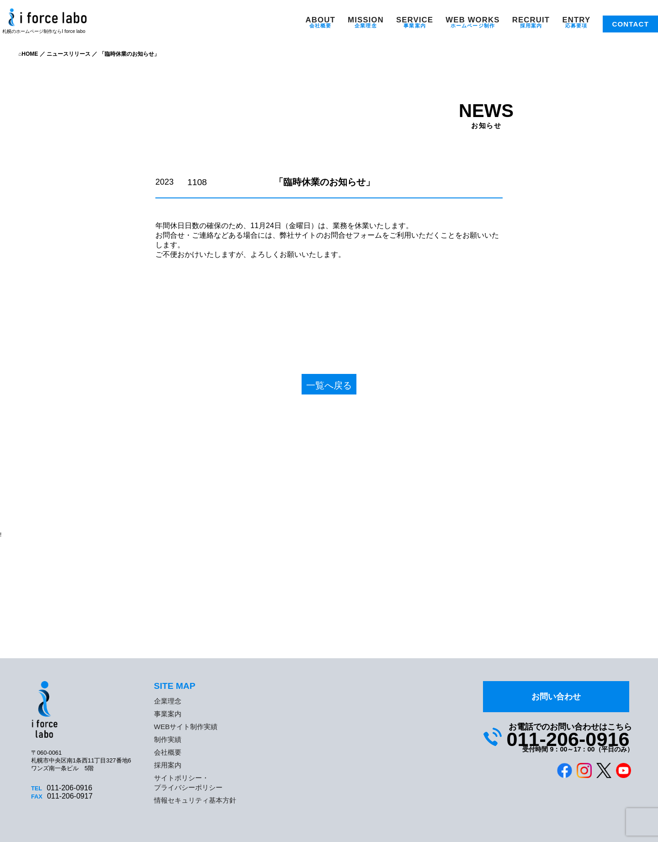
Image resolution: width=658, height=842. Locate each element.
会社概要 (320, 25)
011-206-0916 (567, 739)
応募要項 (576, 25)
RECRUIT (531, 20)
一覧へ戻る (329, 385)
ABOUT (320, 20)
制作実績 (167, 739)
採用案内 (531, 25)
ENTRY (576, 20)
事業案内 (414, 25)
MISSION (366, 20)
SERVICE (414, 20)
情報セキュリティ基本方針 (195, 800)
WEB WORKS (472, 20)
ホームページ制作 (473, 25)
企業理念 (366, 25)
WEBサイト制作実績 (186, 726)
